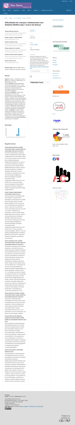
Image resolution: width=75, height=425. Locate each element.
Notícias (6, 13)
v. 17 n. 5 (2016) (17, 18)
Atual (4, 10)
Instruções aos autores (47, 10)
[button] (31, 77)
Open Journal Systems (58, 20)
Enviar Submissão (58, 26)
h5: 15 (54, 114)
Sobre (29, 10)
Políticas (36, 10)
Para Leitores (56, 73)
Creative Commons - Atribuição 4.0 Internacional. (31, 406)
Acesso (23, 10)
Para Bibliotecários (57, 78)
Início (6, 18)
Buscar (69, 10)
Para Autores (55, 75)
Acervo (9, 10)
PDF (33, 30)
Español (54, 62)
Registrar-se (16, 10)
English (54, 60)
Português (55, 64)
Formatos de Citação (35, 71)
